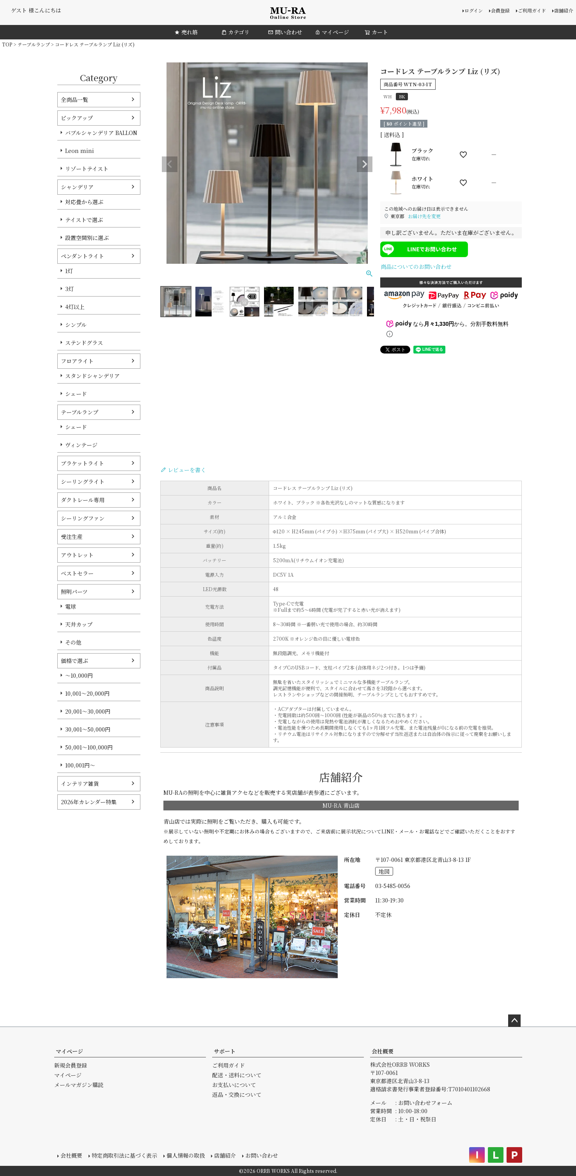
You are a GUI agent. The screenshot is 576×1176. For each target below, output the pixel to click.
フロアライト (77, 361)
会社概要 (382, 1051)
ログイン (473, 10)
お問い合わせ (261, 1155)
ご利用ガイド (532, 10)
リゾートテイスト (86, 168)
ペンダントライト (82, 256)
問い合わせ (285, 32)
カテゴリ (235, 32)
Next (364, 164)
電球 (70, 606)
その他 (73, 642)
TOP (7, 44)
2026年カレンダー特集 (89, 802)
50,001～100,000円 (89, 747)
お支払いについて (234, 1085)
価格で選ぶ (74, 660)
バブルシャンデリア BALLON (101, 133)
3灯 (69, 289)
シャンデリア (77, 187)
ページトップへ (514, 1020)
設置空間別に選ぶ (87, 238)
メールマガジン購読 (78, 1085)
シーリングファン (83, 518)
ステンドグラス (84, 342)
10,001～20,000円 (87, 693)
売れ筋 (186, 32)
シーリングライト (83, 481)
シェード (76, 394)
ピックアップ (77, 118)
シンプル (76, 325)
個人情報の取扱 (186, 1155)
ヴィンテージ (81, 445)
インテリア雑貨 (80, 783)
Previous (169, 164)
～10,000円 (79, 675)
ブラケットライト (82, 463)
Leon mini (79, 151)
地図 (384, 871)
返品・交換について (236, 1094)
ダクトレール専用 (83, 500)
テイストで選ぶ (84, 220)
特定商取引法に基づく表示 (124, 1155)
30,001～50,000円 (87, 729)
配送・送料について (236, 1075)
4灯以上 (75, 307)
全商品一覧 (74, 99)
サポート (225, 1051)
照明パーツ (74, 591)
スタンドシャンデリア (92, 376)
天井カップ (78, 624)
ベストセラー (77, 573)
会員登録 (500, 10)
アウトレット (77, 555)
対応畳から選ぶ (84, 202)
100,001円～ (80, 765)
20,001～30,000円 (87, 711)
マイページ (332, 32)
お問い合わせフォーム (425, 1103)
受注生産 (72, 536)
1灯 (69, 271)
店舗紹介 (563, 10)
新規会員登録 (70, 1065)
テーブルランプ (34, 44)
